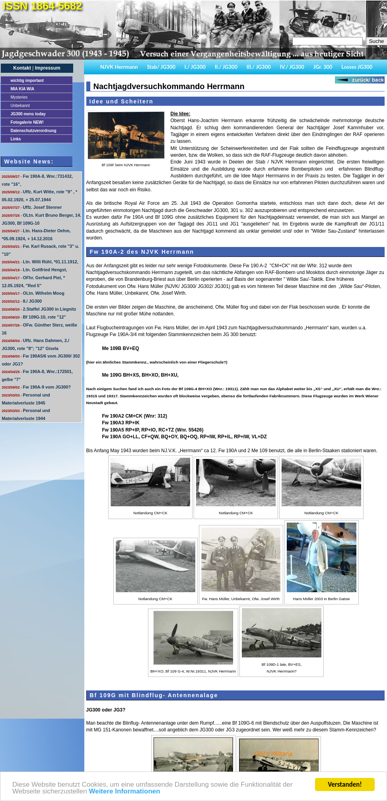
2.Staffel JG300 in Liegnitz (39, 309)
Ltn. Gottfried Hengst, (34, 269)
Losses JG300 (356, 67)
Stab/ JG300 (161, 67)
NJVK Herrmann (119, 67)
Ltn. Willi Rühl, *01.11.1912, (40, 261)
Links (16, 139)
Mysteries (19, 97)
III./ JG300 (259, 67)
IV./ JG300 (292, 67)
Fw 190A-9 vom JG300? (36, 387)
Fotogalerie (27, 122)
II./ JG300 (226, 67)
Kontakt (22, 68)
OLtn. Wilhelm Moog (33, 293)
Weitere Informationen (124, 792)
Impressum (47, 68)
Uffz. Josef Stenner (32, 207)
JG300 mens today (28, 114)
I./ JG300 (195, 67)
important (27, 80)
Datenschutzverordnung (33, 130)
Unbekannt (20, 105)
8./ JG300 (22, 301)
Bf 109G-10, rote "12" (34, 317)
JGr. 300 (323, 67)
